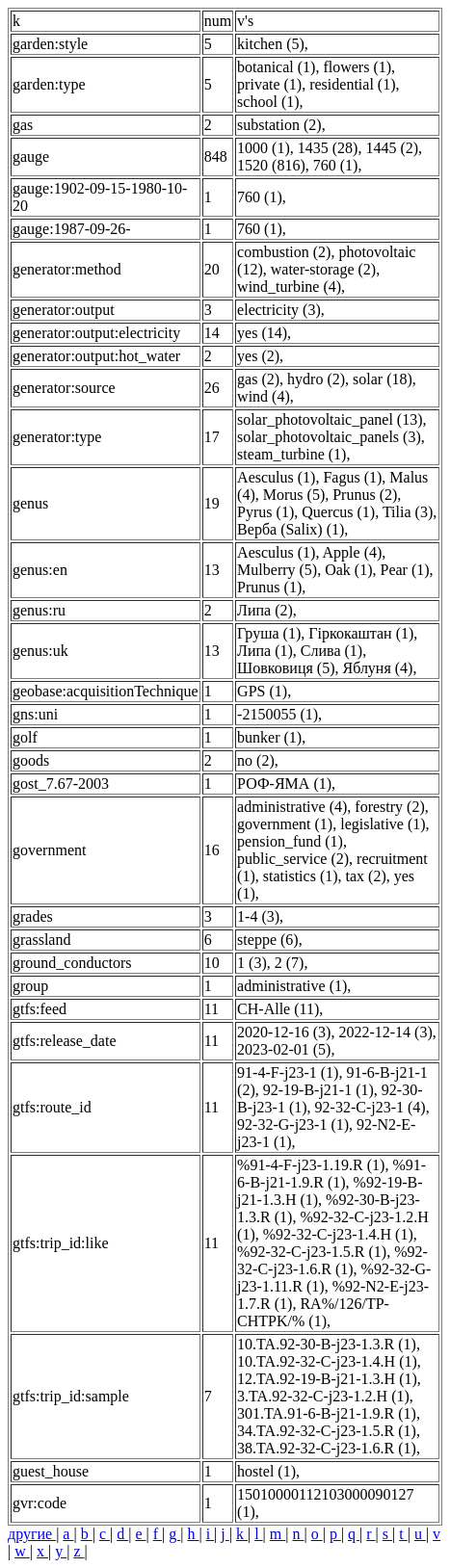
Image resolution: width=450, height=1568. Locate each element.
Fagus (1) (352, 477)
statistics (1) (300, 876)
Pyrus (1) (265, 512)
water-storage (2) (323, 269)
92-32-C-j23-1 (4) (370, 1107)
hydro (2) (316, 379)
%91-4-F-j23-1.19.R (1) (310, 1165)
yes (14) (262, 333)
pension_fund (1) (290, 841)
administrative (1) (292, 986)
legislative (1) (382, 824)
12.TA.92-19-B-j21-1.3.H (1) (327, 1379)
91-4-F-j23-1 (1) (287, 1072)
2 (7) (289, 962)
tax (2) (366, 876)
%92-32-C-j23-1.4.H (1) (338, 1234)
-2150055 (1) (277, 714)
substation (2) (279, 125)
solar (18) (382, 379)
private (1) (269, 84)
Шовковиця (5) (285, 668)
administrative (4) (292, 806)
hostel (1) (266, 1471)
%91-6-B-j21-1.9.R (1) (331, 1173)
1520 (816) (271, 165)
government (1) (284, 824)
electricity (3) (279, 309)
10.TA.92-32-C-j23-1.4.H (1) (327, 1361)
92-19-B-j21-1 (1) (318, 1090)
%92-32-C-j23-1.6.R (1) (332, 1260)
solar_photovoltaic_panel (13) (329, 419)
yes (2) (258, 356)
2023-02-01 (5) (284, 1049)
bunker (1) (269, 737)
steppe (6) (268, 939)
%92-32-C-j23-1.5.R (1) (311, 1251)
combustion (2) (284, 252)
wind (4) (263, 396)
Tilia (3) (408, 512)
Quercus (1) (338, 512)
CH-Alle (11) (278, 1009)
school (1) (268, 101)
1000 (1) (263, 148)
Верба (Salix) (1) (290, 529)
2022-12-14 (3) (385, 1032)
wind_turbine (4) (289, 286)
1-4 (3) (258, 916)
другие (32, 1534)
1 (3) (252, 962)
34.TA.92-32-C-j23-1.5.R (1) (326, 1431)
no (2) (256, 760)
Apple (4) (353, 552)
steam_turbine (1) (291, 454)
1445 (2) (391, 148)
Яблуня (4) (377, 668)
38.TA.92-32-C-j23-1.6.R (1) (326, 1448)
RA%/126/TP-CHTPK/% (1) (313, 1312)
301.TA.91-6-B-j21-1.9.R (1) (326, 1413)
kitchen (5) (270, 44)
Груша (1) (269, 633)
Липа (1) (265, 650)
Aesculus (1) (276, 477)
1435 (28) (328, 148)
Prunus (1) (269, 587)
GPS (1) (262, 691)
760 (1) (335, 165)
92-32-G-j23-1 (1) (293, 1124)
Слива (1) (331, 650)
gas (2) (258, 379)
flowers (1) (357, 67)
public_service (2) (293, 858)
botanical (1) (276, 67)
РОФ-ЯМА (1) (284, 783)
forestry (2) (389, 806)
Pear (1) (405, 570)
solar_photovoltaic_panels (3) (329, 437)
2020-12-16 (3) (284, 1032)
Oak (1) (348, 570)
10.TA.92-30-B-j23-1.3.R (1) (326, 1344)
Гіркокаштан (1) (360, 633)
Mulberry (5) (277, 570)
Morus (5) (294, 494)
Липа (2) (265, 610)
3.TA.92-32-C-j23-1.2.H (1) (323, 1396)
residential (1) (352, 84)
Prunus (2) (364, 494)
